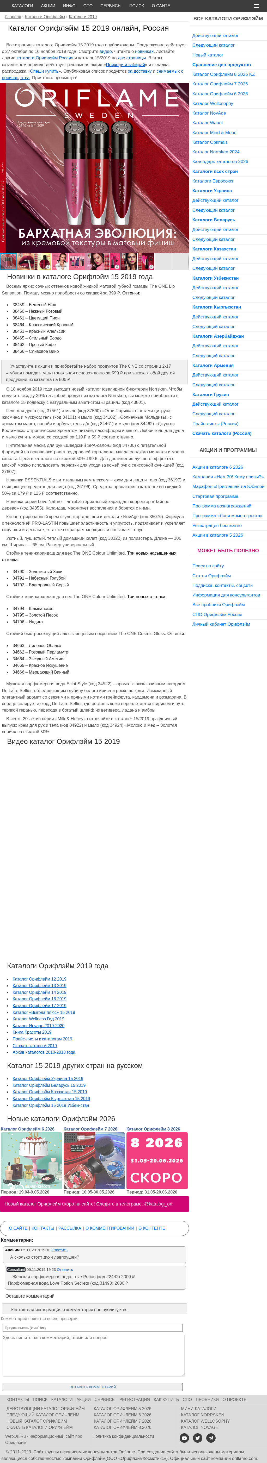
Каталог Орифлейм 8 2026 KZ (223, 74)
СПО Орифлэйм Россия (217, 614)
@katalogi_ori (158, 1204)
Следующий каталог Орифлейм (43, 1415)
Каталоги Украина (212, 190)
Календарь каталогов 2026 (220, 161)
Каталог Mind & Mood (214, 132)
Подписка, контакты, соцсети (222, 585)
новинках (144, 51)
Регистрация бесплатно (217, 525)
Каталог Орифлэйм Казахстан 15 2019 (50, 1092)
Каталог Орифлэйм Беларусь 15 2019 (49, 1085)
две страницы (132, 57)
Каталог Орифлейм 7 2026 (90, 1129)
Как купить (166, 1399)
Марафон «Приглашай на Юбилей (228, 486)
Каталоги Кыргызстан (216, 307)
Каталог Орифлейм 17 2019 (39, 1005)
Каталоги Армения (213, 365)
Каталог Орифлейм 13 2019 (39, 985)
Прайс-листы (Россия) (215, 423)
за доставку (140, 71)
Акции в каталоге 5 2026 (217, 535)
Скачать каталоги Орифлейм (40, 1427)
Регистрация (134, 1399)
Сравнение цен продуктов (221, 64)
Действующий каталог (215, 35)
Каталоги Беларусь (213, 219)
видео (106, 51)
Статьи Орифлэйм (211, 575)
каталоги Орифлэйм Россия (45, 57)
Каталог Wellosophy (212, 103)
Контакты (43, 1228)
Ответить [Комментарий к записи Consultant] (65, 1269)
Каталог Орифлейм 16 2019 (39, 999)
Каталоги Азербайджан (218, 336)
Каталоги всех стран (215, 171)
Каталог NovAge (209, 113)
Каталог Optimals (210, 142)
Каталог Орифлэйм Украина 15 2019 (48, 1078)
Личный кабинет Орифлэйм (221, 624)
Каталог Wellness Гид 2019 (38, 1019)
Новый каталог (207, 55)
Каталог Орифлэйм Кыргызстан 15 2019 (51, 1098)
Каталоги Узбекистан (215, 278)
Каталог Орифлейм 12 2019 (39, 979)
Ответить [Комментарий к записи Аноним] (59, 1250)
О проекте (235, 1399)
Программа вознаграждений (221, 505)
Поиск (136, 6)
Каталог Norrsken (202, 1415)
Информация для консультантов (226, 595)
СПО (88, 6)
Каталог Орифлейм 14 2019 (39, 992)
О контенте (151, 1228)
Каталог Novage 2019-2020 (39, 1026)
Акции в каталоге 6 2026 (217, 467)
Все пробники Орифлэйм (218, 604)
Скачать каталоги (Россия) (222, 433)
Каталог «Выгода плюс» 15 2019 (44, 1012)
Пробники (207, 1399)
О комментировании (110, 1228)
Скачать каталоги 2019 (35, 1046)
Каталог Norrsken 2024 (216, 151)
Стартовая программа (215, 496)
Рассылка (69, 1228)
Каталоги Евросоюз (212, 181)
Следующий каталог (213, 45)
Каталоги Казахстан (214, 249)
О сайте (161, 6)
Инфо (69, 6)
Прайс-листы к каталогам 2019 (42, 1039)
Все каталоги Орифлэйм (228, 18)
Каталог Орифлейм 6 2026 (27, 1129)
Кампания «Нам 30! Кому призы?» (228, 476)
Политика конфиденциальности (123, 1436)
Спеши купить (44, 71)
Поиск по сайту (208, 565)
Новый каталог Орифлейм (37, 1421)
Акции (48, 6)
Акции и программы (228, 450)
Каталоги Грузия (210, 394)
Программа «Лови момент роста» (227, 515)
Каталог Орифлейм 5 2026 (122, 1409)
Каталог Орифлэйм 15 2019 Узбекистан (51, 1105)
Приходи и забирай (125, 64)
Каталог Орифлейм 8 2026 (153, 1129)
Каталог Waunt (207, 122)
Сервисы (111, 6)
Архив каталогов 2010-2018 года (44, 1052)
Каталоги (22, 6)
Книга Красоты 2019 (32, 1032)
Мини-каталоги (198, 1409)
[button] (184, 87)
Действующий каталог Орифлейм (46, 1409)
